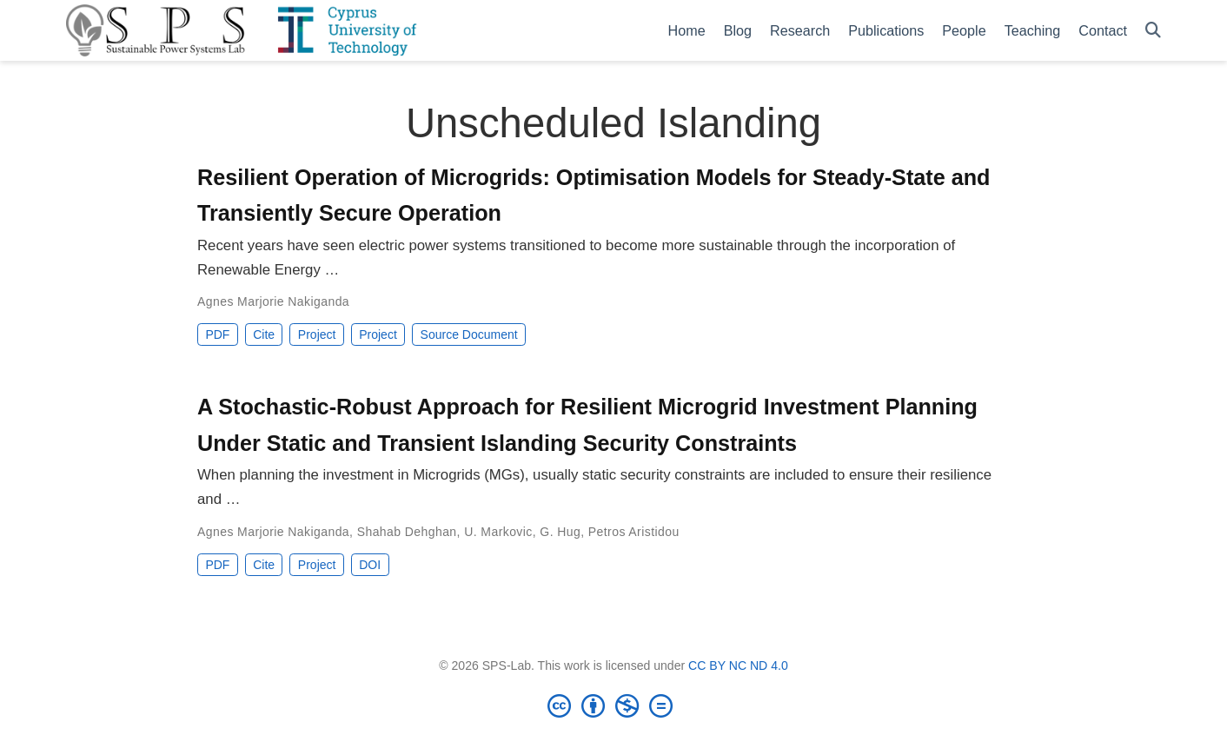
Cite (264, 334)
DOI (370, 565)
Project (317, 334)
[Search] (1153, 31)
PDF (217, 334)
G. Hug (560, 532)
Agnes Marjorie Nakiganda (273, 301)
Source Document (469, 334)
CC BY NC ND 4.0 (738, 665)
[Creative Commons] (613, 705)
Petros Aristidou (634, 532)
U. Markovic (498, 532)
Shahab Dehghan (407, 532)
